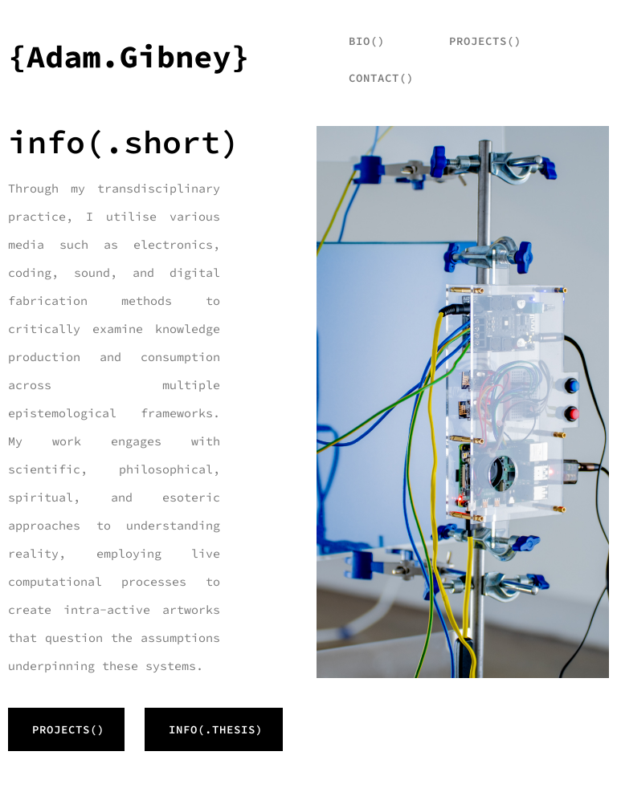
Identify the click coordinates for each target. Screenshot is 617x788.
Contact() (381, 78)
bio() (367, 41)
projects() (485, 41)
